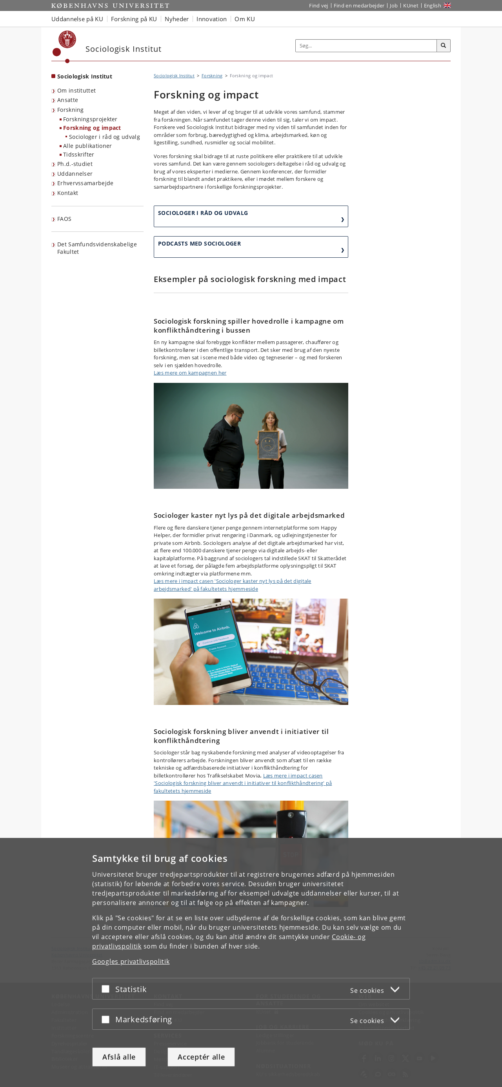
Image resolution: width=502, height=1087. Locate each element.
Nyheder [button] (177, 19)
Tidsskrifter (79, 154)
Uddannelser (75, 173)
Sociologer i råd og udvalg (104, 136)
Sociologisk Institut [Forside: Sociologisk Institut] (84, 76)
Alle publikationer (87, 145)
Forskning (70, 109)
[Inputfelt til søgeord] (366, 45)
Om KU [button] (245, 19)
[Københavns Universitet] (64, 47)
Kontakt (67, 193)
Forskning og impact (92, 127)
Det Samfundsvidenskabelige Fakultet (97, 247)
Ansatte (67, 100)
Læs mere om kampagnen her (190, 372)
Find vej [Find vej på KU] (318, 5)
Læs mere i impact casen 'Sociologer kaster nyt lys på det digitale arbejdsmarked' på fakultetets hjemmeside (232, 584)
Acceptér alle (201, 1057)
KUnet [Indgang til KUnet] (410, 5)
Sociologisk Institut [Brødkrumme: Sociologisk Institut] (174, 75)
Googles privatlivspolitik (131, 961)
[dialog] (251, 962)
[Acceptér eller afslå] (107, 988)
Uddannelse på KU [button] (77, 19)
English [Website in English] (432, 5)
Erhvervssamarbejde (85, 183)
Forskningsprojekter (90, 119)
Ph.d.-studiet (75, 164)
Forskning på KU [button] (134, 19)
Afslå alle (119, 1057)
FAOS (64, 218)
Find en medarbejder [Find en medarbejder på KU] (359, 5)
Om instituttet (76, 90)
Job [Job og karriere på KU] (394, 5)
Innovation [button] (211, 19)
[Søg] (444, 46)
